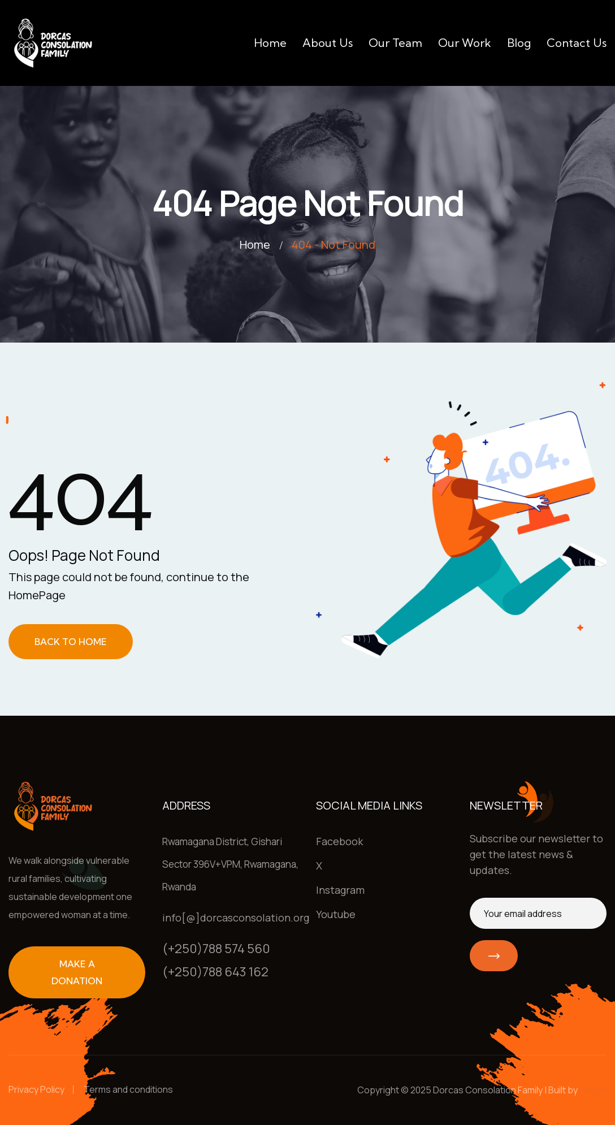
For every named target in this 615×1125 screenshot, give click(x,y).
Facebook (339, 841)
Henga (593, 1090)
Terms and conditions (128, 1089)
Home (270, 43)
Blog (519, 43)
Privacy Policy (36, 1089)
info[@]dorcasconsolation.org (235, 917)
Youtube (336, 914)
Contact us (577, 43)
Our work (464, 43)
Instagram (340, 890)
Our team (395, 43)
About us (327, 43)
